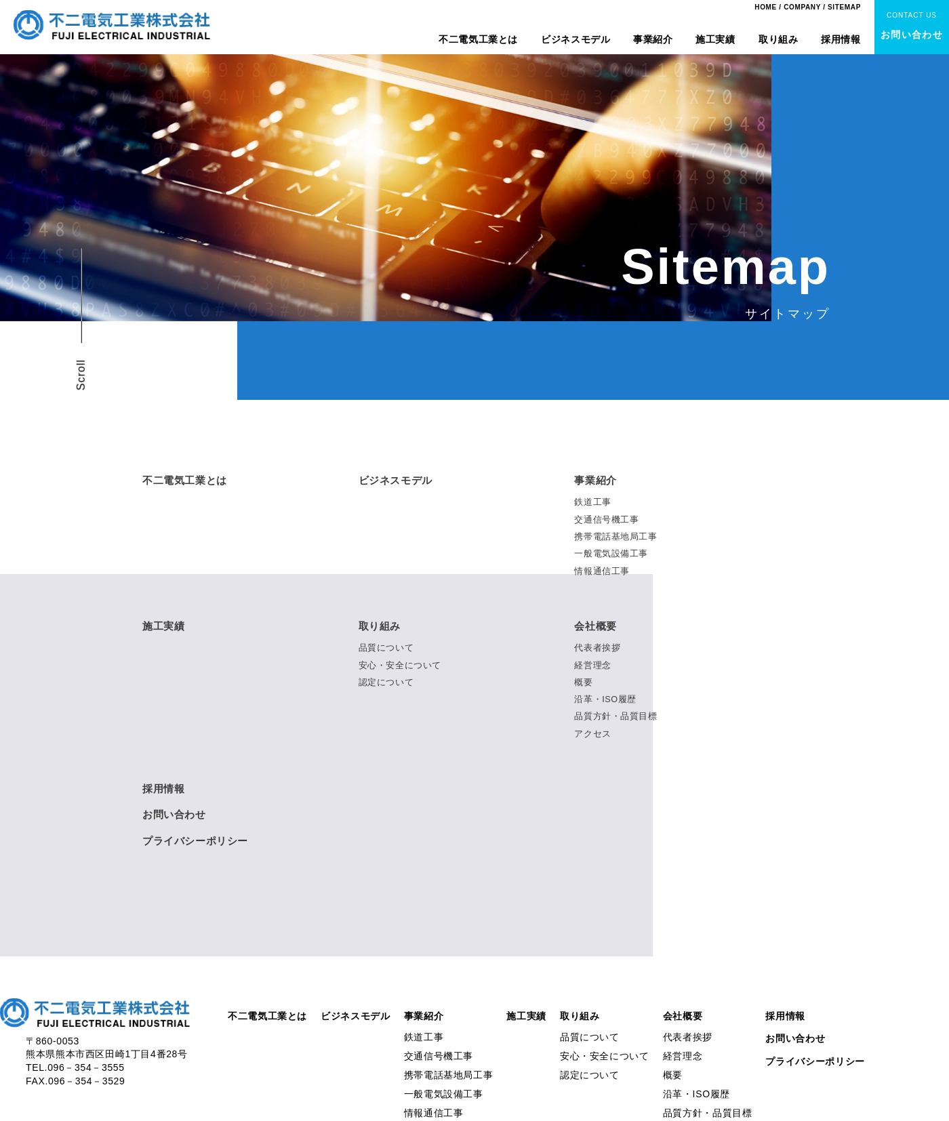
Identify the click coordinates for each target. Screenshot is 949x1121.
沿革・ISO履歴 (605, 698)
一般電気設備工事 (611, 553)
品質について (386, 647)
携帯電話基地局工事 (616, 536)
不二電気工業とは (478, 39)
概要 (583, 681)
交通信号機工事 (606, 519)
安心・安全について (400, 664)
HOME (765, 7)
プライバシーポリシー (198, 838)
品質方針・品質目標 (616, 715)
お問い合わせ (176, 813)
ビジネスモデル (575, 39)
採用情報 (841, 39)
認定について (386, 681)
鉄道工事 (592, 502)
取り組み (779, 39)
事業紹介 (653, 39)
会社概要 (597, 625)
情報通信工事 (602, 570)
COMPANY (802, 7)
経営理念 (592, 664)
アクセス (592, 732)
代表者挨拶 (597, 647)
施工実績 (715, 39)
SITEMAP (844, 7)
